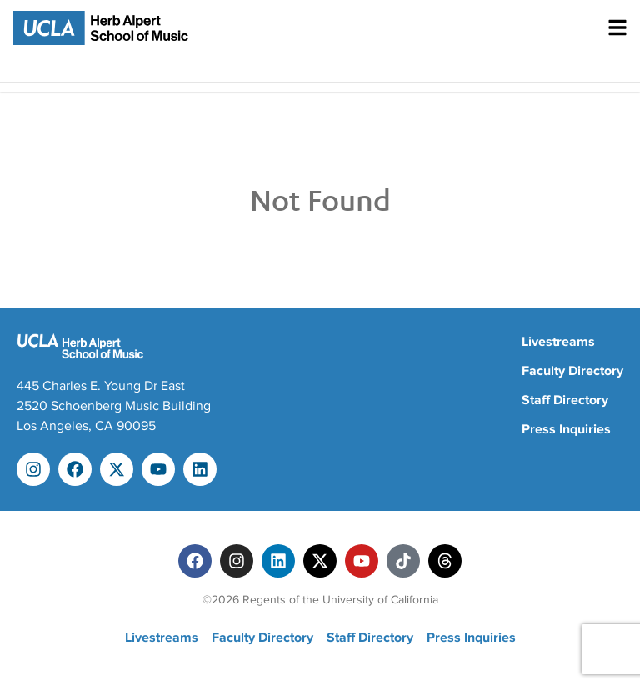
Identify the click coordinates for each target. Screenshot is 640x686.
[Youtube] (361, 561)
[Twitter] (320, 561)
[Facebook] (195, 561)
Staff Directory (565, 400)
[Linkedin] (278, 561)
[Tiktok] (403, 561)
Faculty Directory (572, 371)
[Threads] (445, 561)
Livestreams (558, 341)
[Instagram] (236, 561)
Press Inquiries (566, 429)
